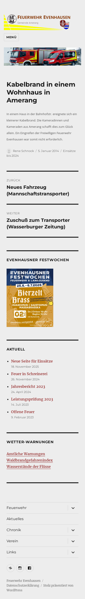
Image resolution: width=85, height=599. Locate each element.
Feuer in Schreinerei (29, 374)
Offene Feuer (22, 412)
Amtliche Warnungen (26, 454)
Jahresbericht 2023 (28, 386)
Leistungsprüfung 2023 (32, 399)
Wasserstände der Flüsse (29, 466)
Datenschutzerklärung (23, 585)
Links (11, 552)
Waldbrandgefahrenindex (30, 460)
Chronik (14, 530)
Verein (12, 541)
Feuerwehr (17, 508)
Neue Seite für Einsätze (32, 361)
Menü (11, 37)
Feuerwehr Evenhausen (24, 581)
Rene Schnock (23, 151)
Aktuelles (15, 519)
